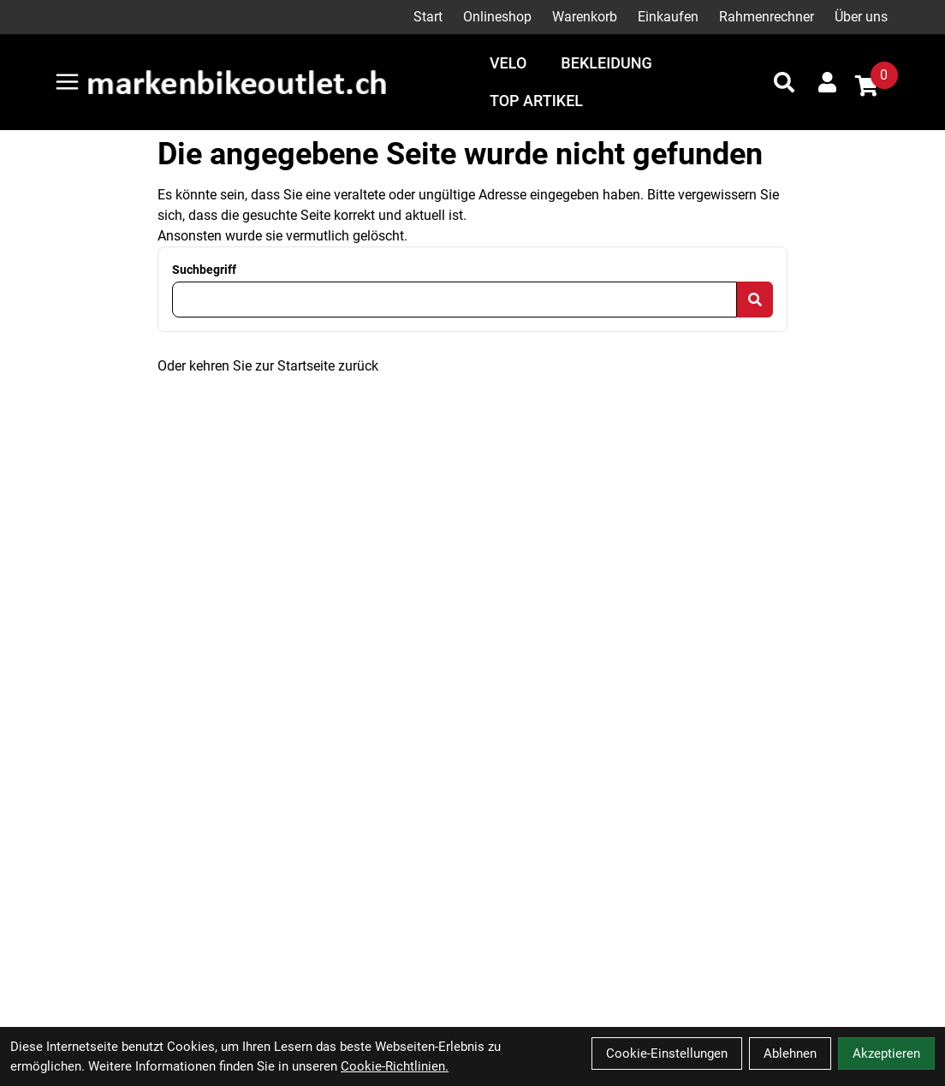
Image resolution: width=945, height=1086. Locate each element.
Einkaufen (668, 17)
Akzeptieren (886, 1053)
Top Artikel (536, 101)
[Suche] (784, 82)
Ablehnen (790, 1053)
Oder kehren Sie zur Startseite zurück (268, 366)
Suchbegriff (204, 269)
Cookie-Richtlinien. (395, 1066)
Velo (508, 63)
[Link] (67, 81)
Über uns (861, 17)
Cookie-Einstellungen (667, 1053)
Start (428, 17)
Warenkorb (584, 17)
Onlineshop (497, 17)
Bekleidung (606, 63)
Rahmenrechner (766, 17)
